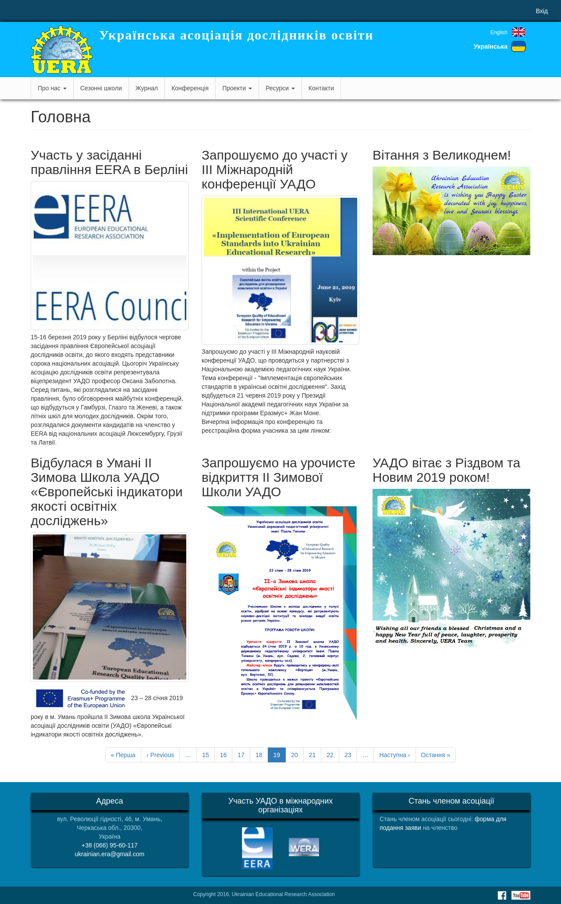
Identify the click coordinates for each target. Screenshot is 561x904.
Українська (491, 46)
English (499, 32)
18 (262, 754)
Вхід (542, 10)
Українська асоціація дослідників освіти (236, 35)
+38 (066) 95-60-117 (110, 845)
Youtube (520, 895)
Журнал (146, 88)
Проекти (237, 88)
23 (350, 754)
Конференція (190, 88)
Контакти (321, 88)
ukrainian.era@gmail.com (110, 854)
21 (315, 754)
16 (226, 754)
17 (244, 754)
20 (297, 754)
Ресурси (280, 88)
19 (279, 756)
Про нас (52, 88)
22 (333, 754)
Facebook (501, 895)
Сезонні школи (101, 88)
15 (208, 754)
